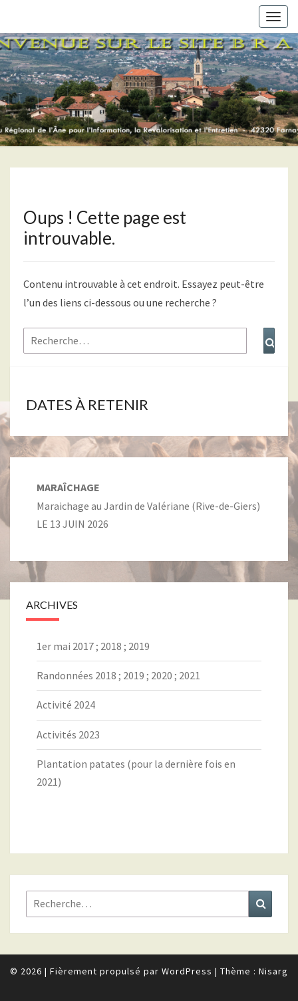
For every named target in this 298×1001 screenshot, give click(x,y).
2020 (161, 675)
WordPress (187, 971)
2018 (111, 646)
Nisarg (273, 971)
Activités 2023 (68, 734)
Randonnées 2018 (76, 675)
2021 (189, 675)
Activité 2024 (66, 704)
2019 (139, 646)
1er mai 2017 (65, 646)
